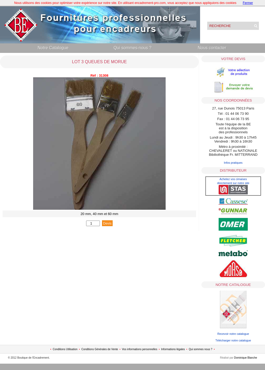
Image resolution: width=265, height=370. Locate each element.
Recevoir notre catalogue (233, 333)
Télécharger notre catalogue (233, 340)
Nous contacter (212, 47)
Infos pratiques (233, 162)
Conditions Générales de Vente (99, 349)
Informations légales (173, 349)
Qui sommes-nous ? (132, 47)
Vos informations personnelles (139, 349)
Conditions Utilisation (65, 349)
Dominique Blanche (245, 357)
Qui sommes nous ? (200, 349)
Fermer (248, 3)
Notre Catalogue (53, 47)
